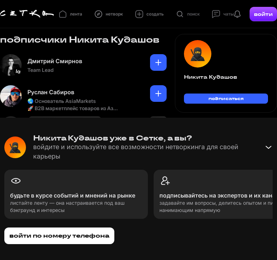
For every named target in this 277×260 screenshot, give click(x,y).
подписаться (226, 98)
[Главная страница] (27, 14)
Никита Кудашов (210, 77)
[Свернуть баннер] (268, 147)
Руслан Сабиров (50, 92)
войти (263, 14)
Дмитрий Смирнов (54, 61)
